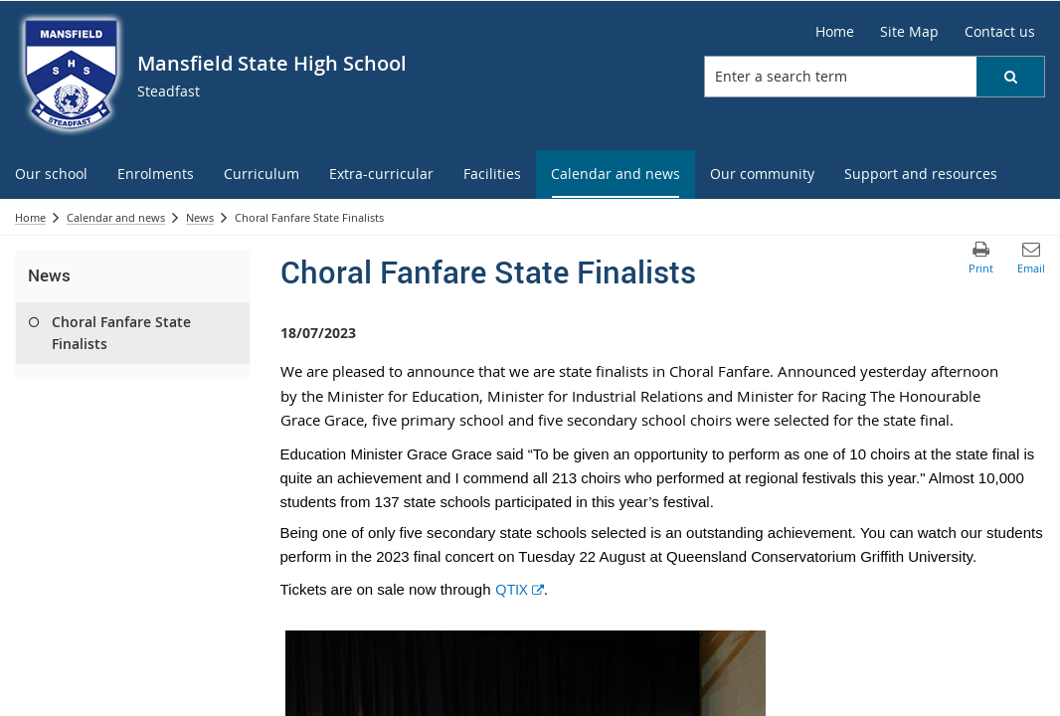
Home (30, 217)
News (200, 217)
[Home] (834, 32)
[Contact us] (1000, 32)
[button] (1010, 76)
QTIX (519, 589)
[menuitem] (51, 174)
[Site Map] (909, 32)
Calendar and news (116, 217)
